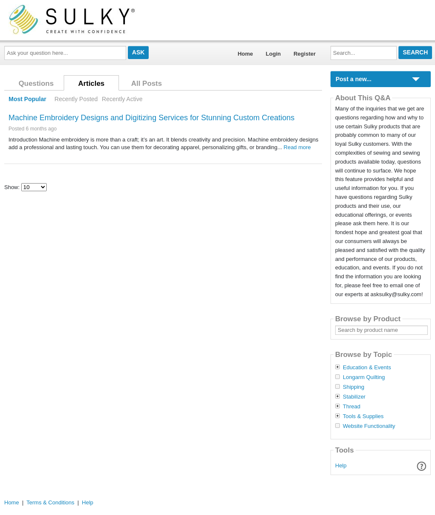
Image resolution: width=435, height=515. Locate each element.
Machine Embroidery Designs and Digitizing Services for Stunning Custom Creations (151, 117)
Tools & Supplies (363, 416)
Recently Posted (76, 99)
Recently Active (122, 99)
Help (341, 465)
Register (305, 54)
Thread (351, 407)
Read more (297, 147)
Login (273, 54)
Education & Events (367, 368)
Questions (36, 83)
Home (245, 54)
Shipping (353, 387)
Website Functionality (369, 426)
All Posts (146, 83)
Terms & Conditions (50, 502)
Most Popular (27, 99)
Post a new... (353, 79)
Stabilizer (354, 397)
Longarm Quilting (364, 377)
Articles (91, 83)
